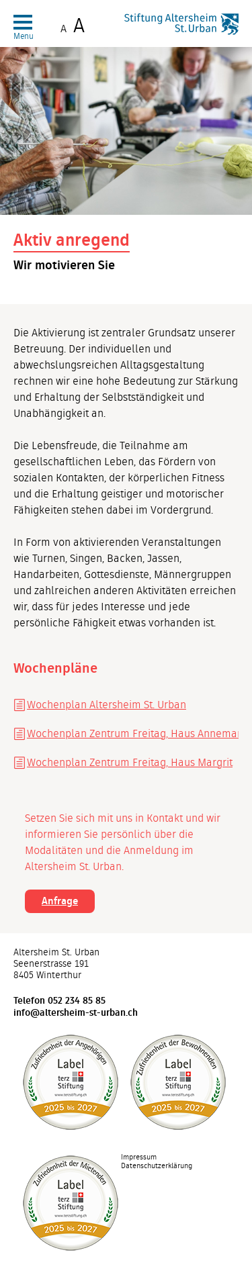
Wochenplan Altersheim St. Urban (106, 704)
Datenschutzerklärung (156, 1165)
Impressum (139, 1157)
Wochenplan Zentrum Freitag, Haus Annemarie (133, 733)
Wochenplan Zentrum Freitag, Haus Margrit (130, 762)
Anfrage (60, 901)
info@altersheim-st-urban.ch (75, 1012)
